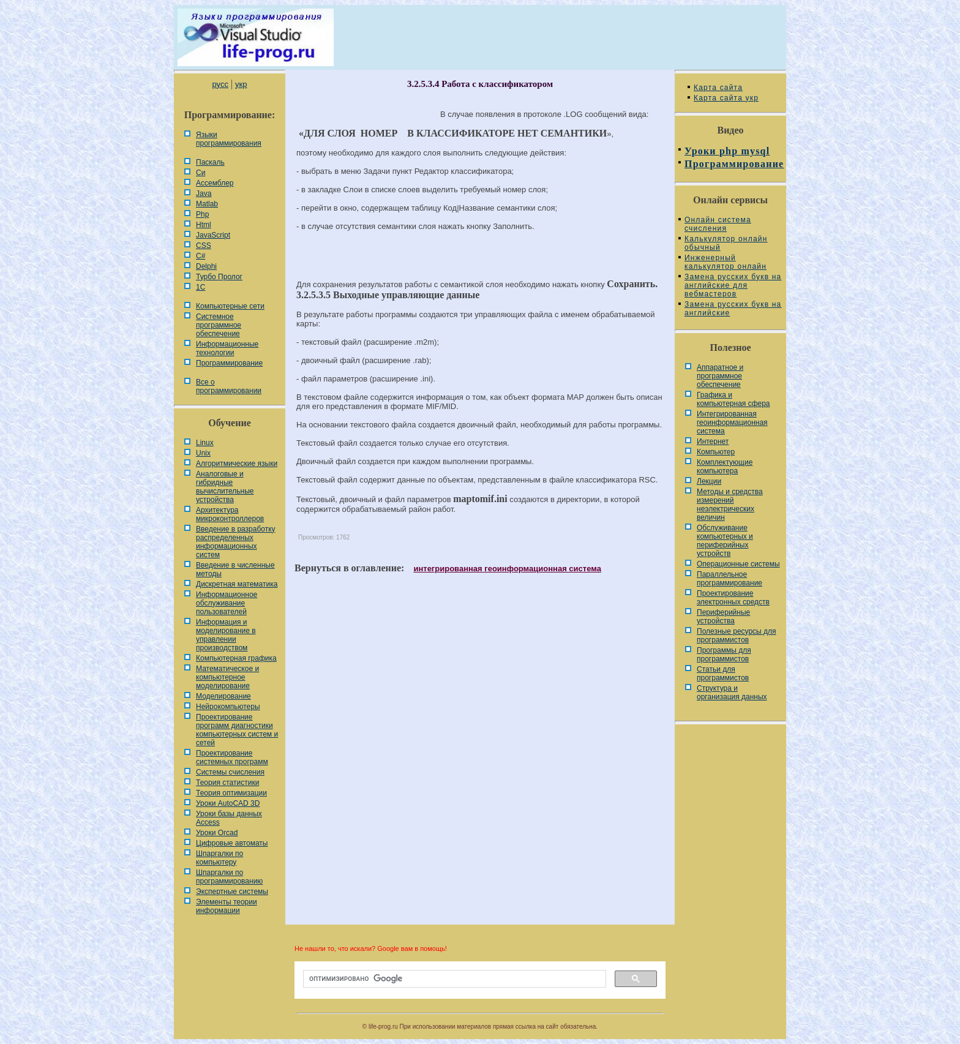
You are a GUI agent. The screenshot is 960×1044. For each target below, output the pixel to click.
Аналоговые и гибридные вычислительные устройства (224, 487)
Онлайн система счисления (717, 224)
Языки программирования (228, 139)
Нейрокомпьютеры (228, 706)
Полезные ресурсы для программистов (736, 635)
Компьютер (716, 452)
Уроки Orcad (217, 832)
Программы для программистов (724, 654)
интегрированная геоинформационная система (507, 568)
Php (202, 214)
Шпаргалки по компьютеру (219, 857)
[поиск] (453, 979)
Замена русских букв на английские (732, 308)
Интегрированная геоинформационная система (732, 422)
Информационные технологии (227, 348)
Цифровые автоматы (232, 843)
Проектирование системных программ (232, 757)
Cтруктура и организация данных (732, 692)
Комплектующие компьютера (724, 466)
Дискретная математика (236, 584)
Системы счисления (230, 772)
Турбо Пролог (219, 276)
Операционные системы (738, 564)
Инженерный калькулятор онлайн (725, 262)
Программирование (229, 363)
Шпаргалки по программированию (229, 876)
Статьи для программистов (723, 673)
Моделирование (223, 696)
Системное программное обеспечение (218, 325)
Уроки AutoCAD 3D (228, 803)
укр (241, 84)
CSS (203, 245)
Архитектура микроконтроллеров (230, 514)
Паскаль (210, 162)
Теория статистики (227, 782)
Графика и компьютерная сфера (733, 399)
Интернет (713, 441)
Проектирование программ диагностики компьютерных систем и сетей (237, 730)
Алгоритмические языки (236, 463)
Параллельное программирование (729, 578)
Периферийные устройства (723, 616)
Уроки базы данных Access (229, 818)
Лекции (709, 481)
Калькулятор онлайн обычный (726, 243)
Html (203, 224)
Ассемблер (214, 183)
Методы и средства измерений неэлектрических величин (730, 504)
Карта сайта (718, 87)
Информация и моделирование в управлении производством (226, 635)
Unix (203, 453)
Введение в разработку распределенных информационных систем (236, 542)
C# (200, 256)
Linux (205, 442)
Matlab (207, 204)
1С (200, 287)
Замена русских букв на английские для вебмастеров (732, 285)
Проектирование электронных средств (733, 597)
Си (200, 172)
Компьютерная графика (236, 658)
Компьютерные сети (230, 306)
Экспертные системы (232, 891)
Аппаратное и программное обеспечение (720, 376)
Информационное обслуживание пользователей (226, 603)
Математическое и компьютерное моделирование (227, 677)
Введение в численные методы (235, 569)
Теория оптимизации (231, 793)
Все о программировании (228, 386)
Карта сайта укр (726, 98)
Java (203, 193)
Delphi (206, 266)
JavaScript (213, 235)
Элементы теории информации (226, 906)
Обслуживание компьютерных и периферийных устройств (725, 541)
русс (220, 84)
